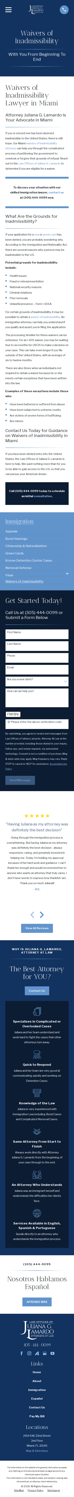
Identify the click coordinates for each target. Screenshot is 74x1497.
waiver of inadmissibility (45, 317)
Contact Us (37, 990)
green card (50, 234)
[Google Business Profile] (45, 1353)
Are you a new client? (20, 679)
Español (37, 1398)
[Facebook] (21, 1353)
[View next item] (41, 914)
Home (37, 1372)
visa (36, 234)
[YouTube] (52, 1353)
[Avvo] (37, 1353)
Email (10, 667)
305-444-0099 (37, 1345)
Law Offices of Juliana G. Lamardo (39, 163)
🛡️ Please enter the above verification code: (34, 721)
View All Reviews (37, 928)
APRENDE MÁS (36, 1302)
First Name (14, 632)
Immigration (37, 1390)
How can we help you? (20, 691)
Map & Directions (37, 1451)
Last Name (14, 643)
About (36, 1381)
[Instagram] (29, 1353)
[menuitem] (11, 530)
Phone (11, 655)
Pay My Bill (36, 1416)
